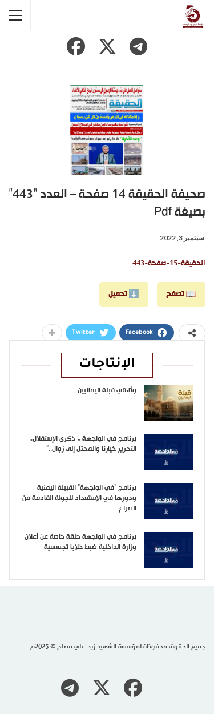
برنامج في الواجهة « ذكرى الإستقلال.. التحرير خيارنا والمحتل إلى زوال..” (82, 444)
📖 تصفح (181, 294)
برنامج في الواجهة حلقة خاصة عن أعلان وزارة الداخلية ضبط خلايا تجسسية (80, 542)
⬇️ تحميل (123, 294)
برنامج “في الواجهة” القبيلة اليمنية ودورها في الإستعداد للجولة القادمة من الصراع (79, 498)
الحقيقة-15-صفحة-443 (168, 263)
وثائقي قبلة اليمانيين (107, 390)
